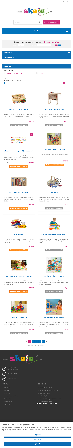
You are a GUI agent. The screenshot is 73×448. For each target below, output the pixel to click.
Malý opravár (18, 234)
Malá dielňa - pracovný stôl (54, 109)
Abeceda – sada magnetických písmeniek (18, 151)
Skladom (42, 73)
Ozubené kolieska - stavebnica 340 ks (54, 234)
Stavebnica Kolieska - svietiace (54, 149)
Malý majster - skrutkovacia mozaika (19, 276)
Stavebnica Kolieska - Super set (54, 276)
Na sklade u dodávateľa (14, 73)
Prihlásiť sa (66, 2)
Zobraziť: (14, 45)
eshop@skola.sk (12, 378)
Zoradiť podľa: (32, 45)
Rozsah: (6, 81)
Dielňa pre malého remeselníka (18, 193)
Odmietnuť (37, 439)
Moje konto (57, 2)
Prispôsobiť (37, 435)
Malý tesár (54, 193)
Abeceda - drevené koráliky (18, 109)
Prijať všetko (37, 444)
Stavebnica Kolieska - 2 (19, 318)
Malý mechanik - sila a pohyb (54, 318)
